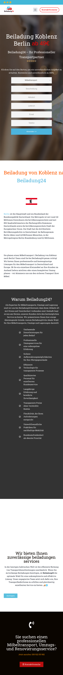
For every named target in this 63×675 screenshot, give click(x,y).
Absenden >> (31, 131)
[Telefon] (10, 2)
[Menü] (35, 10)
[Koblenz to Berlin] (31, 247)
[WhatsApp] (4, 2)
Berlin (6, 214)
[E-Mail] (7, 2)
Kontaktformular (49, 10)
